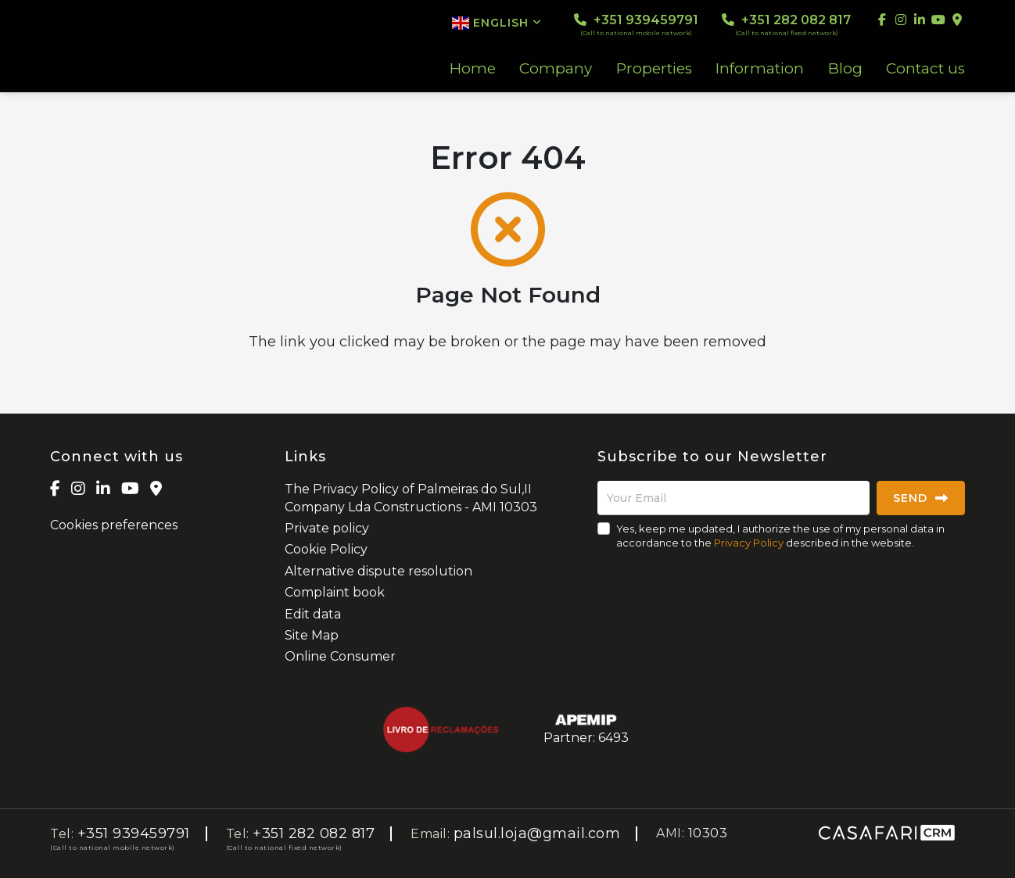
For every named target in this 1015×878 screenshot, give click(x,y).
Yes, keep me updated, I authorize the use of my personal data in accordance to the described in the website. (780, 535)
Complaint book (335, 592)
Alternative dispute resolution (378, 571)
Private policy (327, 528)
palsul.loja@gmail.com (537, 833)
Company (555, 68)
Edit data (313, 614)
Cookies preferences (114, 525)
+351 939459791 (636, 25)
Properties (654, 68)
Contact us (925, 68)
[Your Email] (733, 498)
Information (760, 68)
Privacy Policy (749, 542)
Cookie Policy (326, 549)
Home (473, 68)
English (497, 23)
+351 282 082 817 (786, 25)
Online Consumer (340, 656)
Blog (845, 68)
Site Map (312, 635)
